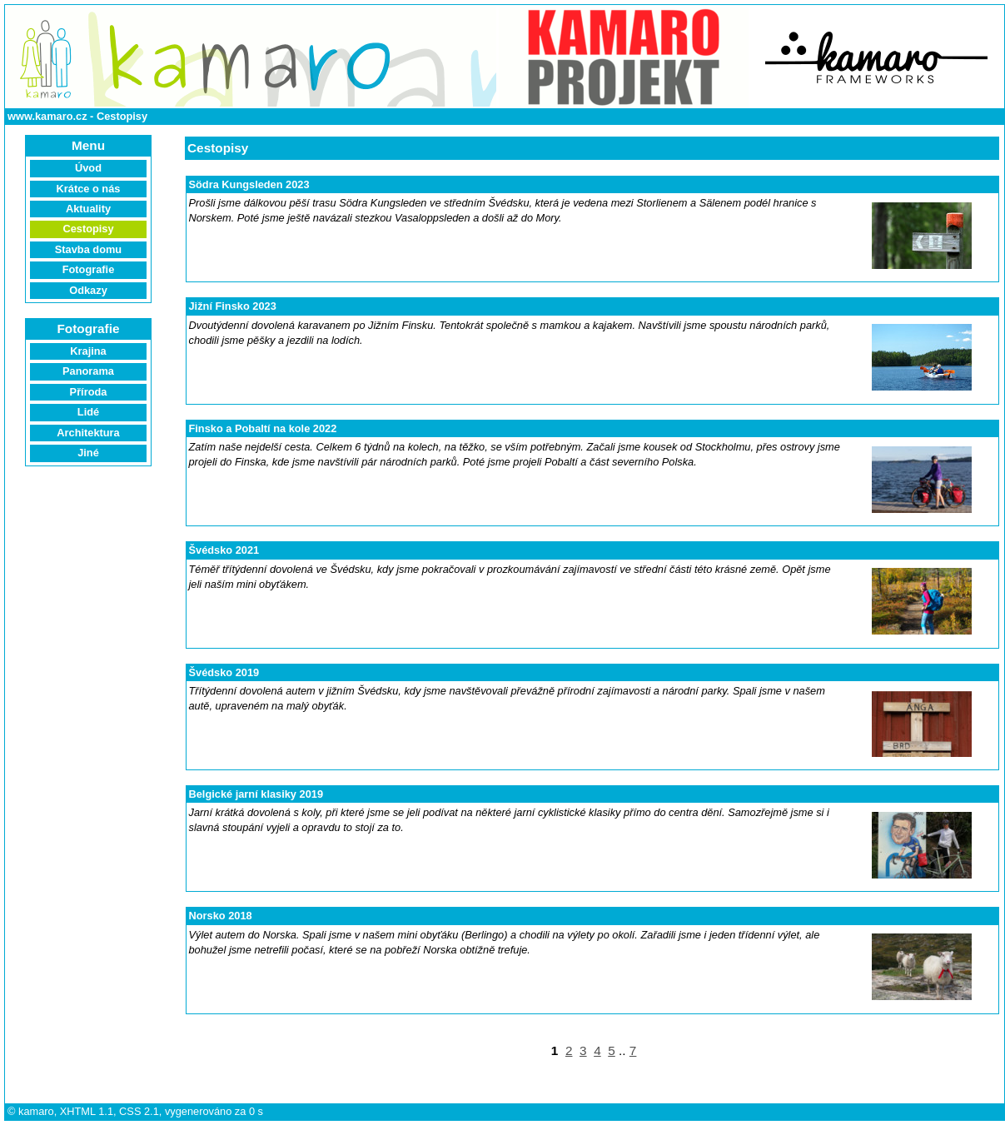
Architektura (88, 432)
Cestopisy (122, 116)
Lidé (88, 412)
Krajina (88, 351)
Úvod (88, 168)
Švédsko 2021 (224, 550)
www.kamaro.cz (47, 116)
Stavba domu (88, 249)
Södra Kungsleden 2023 (249, 184)
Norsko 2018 (220, 915)
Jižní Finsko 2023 (232, 306)
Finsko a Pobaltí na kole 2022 (263, 428)
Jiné (88, 452)
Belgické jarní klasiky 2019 (256, 794)
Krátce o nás (89, 188)
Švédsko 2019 (224, 672)
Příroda (88, 392)
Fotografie (88, 269)
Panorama (88, 371)
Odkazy (88, 290)
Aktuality (88, 208)
